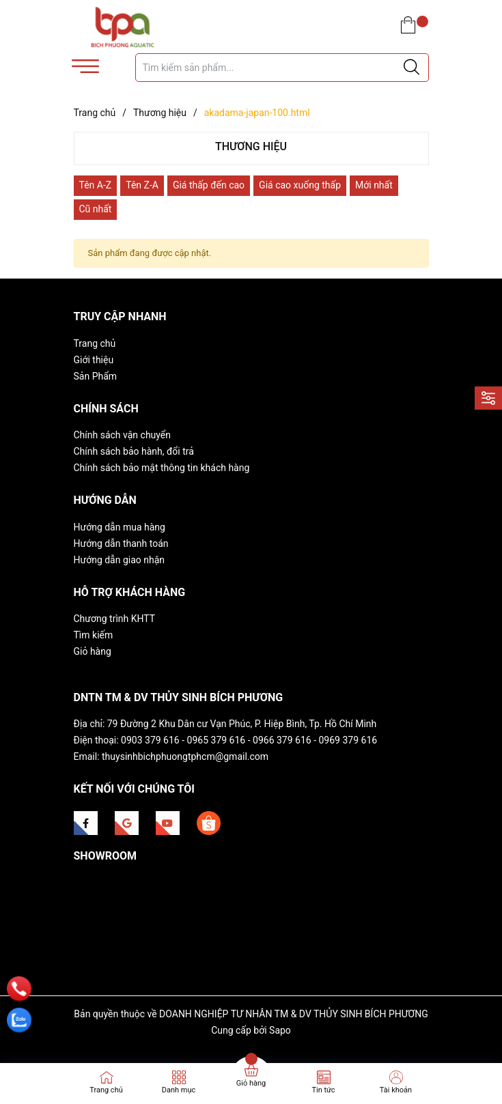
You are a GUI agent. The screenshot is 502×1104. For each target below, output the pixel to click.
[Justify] (411, 67)
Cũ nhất (95, 208)
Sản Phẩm (95, 376)
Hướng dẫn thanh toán (121, 543)
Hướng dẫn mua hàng (119, 527)
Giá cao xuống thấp (300, 185)
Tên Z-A (142, 185)
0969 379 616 (348, 740)
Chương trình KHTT (115, 618)
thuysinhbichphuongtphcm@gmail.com (185, 756)
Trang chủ (95, 343)
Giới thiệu (94, 359)
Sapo (280, 1030)
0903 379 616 (150, 740)
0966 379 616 (282, 740)
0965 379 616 (216, 740)
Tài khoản (396, 1090)
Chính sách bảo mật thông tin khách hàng (162, 467)
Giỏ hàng (92, 651)
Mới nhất (374, 185)
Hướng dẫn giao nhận (119, 559)
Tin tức (323, 1090)
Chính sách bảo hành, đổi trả (134, 451)
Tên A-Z (95, 185)
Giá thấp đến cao (209, 185)
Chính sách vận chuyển (122, 434)
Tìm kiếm (93, 634)
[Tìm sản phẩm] (282, 67)
